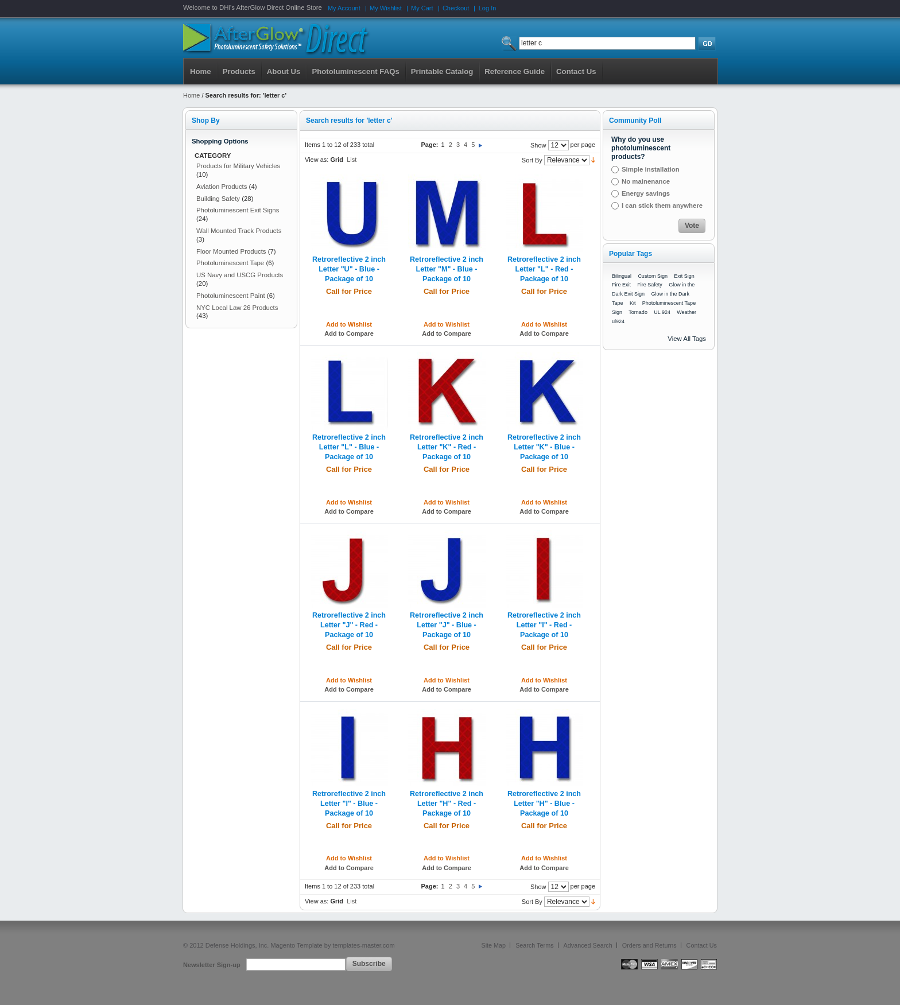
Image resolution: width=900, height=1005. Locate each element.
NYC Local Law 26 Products (237, 307)
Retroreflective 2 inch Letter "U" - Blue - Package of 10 (349, 269)
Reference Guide (514, 71)
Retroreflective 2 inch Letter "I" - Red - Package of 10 (544, 625)
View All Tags (687, 338)
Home (200, 71)
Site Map (494, 945)
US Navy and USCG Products (239, 274)
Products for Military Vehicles (238, 165)
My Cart (422, 8)
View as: (316, 159)
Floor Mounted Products (231, 251)
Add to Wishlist (349, 324)
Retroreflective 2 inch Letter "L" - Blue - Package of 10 (349, 447)
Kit (633, 303)
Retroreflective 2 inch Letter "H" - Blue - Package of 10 (544, 803)
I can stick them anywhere (662, 205)
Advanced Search (588, 945)
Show (538, 145)
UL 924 (662, 312)
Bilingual (621, 276)
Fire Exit (621, 285)
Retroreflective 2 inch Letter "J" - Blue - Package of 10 (446, 625)
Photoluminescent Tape (230, 262)
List (351, 159)
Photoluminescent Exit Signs (237, 210)
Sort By (532, 160)
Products (239, 71)
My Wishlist (386, 8)
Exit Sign (684, 276)
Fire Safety (649, 285)
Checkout (456, 8)
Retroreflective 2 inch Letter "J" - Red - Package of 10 (349, 625)
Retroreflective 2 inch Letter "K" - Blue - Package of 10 (544, 447)
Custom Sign (653, 276)
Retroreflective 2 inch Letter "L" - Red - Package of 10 (544, 269)
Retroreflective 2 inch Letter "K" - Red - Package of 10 (446, 447)
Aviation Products (221, 186)
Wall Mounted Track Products (238, 230)
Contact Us (701, 945)
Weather (686, 312)
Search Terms (534, 945)
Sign (617, 312)
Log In (487, 8)
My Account (344, 8)
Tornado (638, 312)
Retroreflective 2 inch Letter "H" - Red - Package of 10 (446, 803)
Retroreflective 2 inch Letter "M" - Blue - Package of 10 (446, 269)
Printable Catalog (442, 71)
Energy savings (646, 193)
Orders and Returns (649, 945)
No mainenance (646, 181)
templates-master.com (363, 945)
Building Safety (218, 198)
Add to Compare (349, 333)
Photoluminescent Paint (230, 295)
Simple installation (651, 169)
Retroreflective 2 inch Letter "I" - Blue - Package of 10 (349, 803)
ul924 (618, 321)
